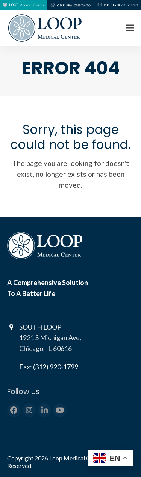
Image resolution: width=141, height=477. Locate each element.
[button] (130, 28)
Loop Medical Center (77, 458)
